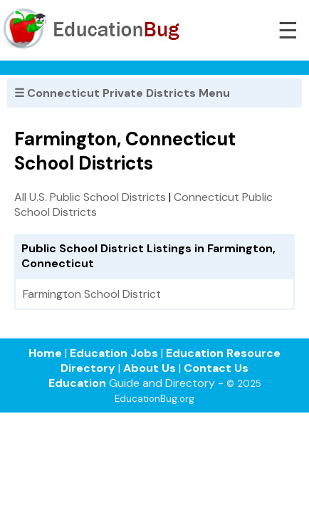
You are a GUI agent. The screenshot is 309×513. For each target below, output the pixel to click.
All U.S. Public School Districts (90, 197)
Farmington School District (92, 293)
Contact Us (216, 368)
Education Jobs (114, 353)
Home (45, 353)
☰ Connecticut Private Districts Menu (122, 93)
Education (77, 382)
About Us (149, 368)
